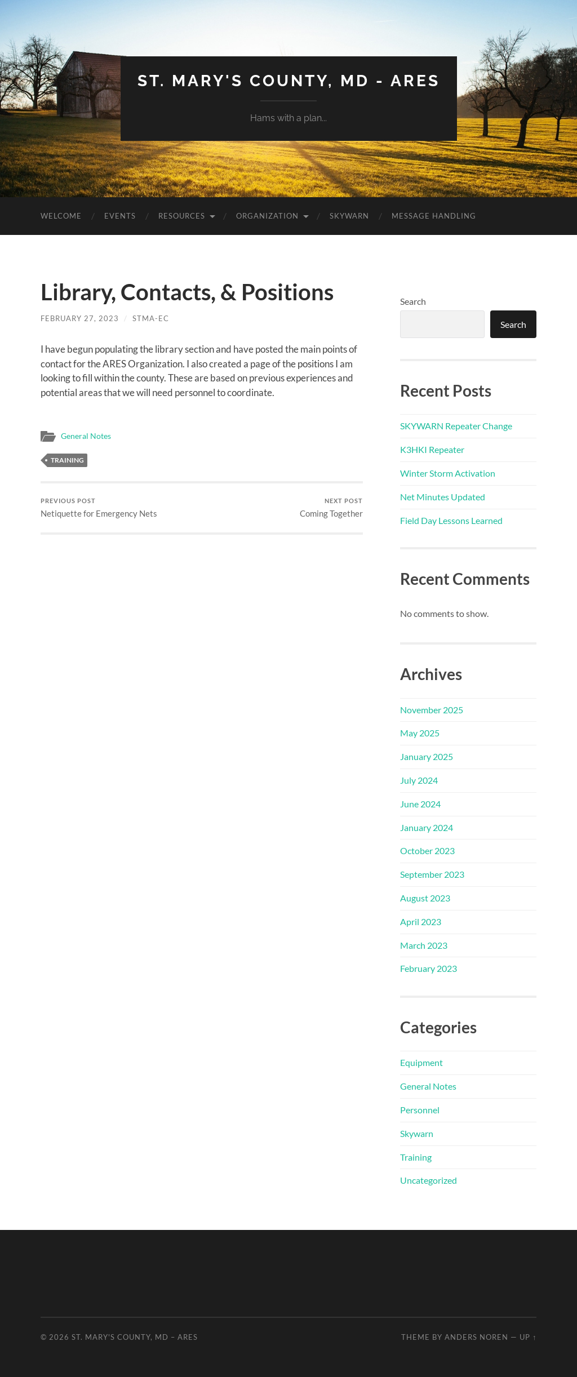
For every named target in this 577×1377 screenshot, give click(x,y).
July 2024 (419, 780)
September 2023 (432, 874)
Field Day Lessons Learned (451, 520)
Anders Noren (476, 1337)
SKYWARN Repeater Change (456, 425)
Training (67, 460)
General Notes (86, 436)
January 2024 (426, 827)
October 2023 (427, 850)
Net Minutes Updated (442, 496)
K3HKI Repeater (432, 449)
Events (120, 215)
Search (413, 301)
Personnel (420, 1109)
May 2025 (420, 732)
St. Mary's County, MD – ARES (135, 1337)
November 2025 (431, 709)
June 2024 (420, 803)
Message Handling (434, 215)
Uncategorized (428, 1180)
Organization (267, 215)
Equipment (421, 1062)
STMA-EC (150, 318)
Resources (181, 215)
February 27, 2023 (80, 318)
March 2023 (423, 945)
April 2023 (420, 921)
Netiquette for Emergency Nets (99, 508)
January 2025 (426, 756)
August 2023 (425, 897)
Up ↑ (528, 1337)
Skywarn (349, 215)
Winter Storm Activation (447, 473)
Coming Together (331, 508)
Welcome (61, 215)
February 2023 (428, 968)
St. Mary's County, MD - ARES (288, 81)
